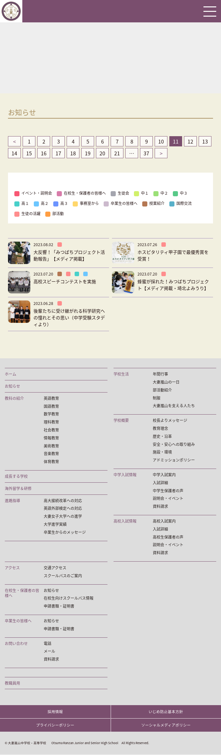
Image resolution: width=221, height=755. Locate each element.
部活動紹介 (162, 390)
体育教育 (51, 461)
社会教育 (51, 430)
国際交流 (180, 203)
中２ (160, 193)
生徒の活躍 (27, 213)
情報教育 (51, 438)
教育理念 (160, 428)
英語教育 (51, 398)
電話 (47, 643)
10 (161, 141)
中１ (141, 193)
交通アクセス (55, 568)
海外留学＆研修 (18, 488)
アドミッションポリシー (174, 460)
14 (14, 153)
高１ (21, 203)
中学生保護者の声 (168, 491)
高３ (60, 203)
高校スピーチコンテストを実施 (64, 281)
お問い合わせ (16, 643)
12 (190, 141)
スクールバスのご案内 (63, 576)
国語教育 (51, 406)
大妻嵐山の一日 (166, 382)
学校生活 (121, 374)
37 (146, 153)
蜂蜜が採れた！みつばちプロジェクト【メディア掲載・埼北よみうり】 (173, 284)
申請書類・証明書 (59, 606)
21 (117, 153)
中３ (180, 193)
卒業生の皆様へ (120, 203)
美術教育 (51, 446)
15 (29, 153)
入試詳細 (160, 483)
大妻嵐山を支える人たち (174, 406)
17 (58, 153)
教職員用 (12, 683)
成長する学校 (16, 476)
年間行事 (160, 374)
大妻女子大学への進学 (63, 516)
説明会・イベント (168, 498)
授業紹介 (153, 203)
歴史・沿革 (162, 436)
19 (88, 153)
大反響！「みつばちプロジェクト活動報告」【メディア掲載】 (69, 255)
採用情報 (55, 712)
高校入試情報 (125, 521)
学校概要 (121, 420)
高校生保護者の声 (168, 537)
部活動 (54, 213)
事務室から (86, 203)
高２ (41, 203)
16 (44, 153)
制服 (156, 398)
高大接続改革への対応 (63, 500)
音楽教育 (51, 453)
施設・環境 (162, 452)
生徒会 (120, 193)
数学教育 (51, 414)
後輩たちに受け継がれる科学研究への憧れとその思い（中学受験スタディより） (69, 317)
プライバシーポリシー (55, 725)
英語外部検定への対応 (63, 508)
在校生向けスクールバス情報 (68, 598)
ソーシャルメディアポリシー (166, 725)
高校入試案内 (164, 521)
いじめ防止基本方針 (166, 712)
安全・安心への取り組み (174, 444)
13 (205, 141)
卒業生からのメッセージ (65, 532)
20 (102, 153)
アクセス (12, 568)
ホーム (10, 374)
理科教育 (51, 422)
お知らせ (12, 386)
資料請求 (160, 506)
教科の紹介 (14, 398)
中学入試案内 (164, 475)
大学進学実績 (55, 524)
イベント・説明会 (33, 193)
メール (49, 651)
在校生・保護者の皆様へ (81, 193)
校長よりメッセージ (170, 420)
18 (73, 153)
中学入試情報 (125, 475)
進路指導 (12, 500)
